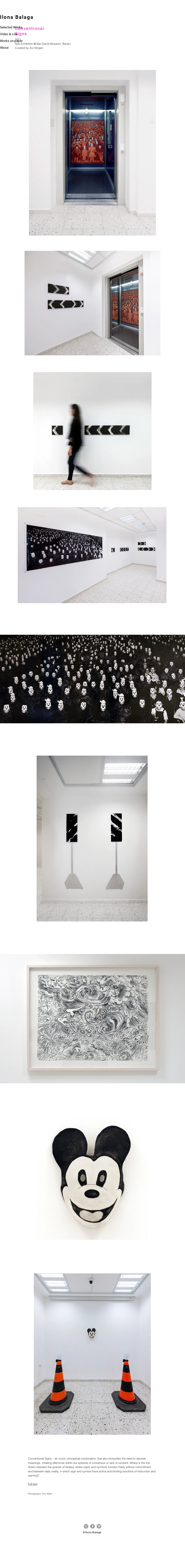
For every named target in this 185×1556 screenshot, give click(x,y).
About (4, 47)
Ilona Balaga (16, 17)
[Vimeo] (99, 1526)
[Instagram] (86, 1526)
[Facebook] (92, 1526)
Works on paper (11, 41)
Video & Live (9, 34)
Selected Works (11, 27)
